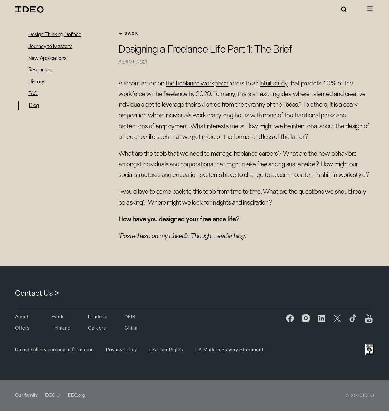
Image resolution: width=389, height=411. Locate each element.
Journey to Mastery (50, 46)
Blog (34, 105)
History (36, 82)
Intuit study (274, 83)
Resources (40, 70)
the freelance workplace (197, 83)
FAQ (33, 93)
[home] (30, 9)
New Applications (47, 58)
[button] (344, 9)
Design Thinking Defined (54, 34)
